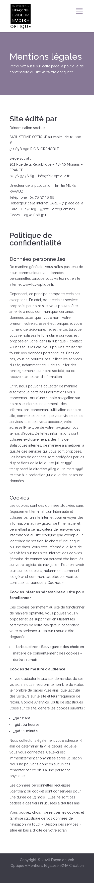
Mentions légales (42, 866)
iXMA (64, 866)
